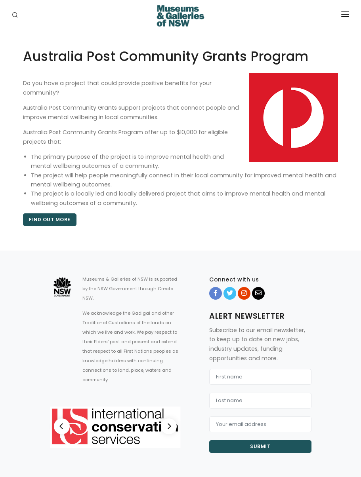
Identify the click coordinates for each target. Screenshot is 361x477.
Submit (260, 446)
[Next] (169, 426)
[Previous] (62, 426)
